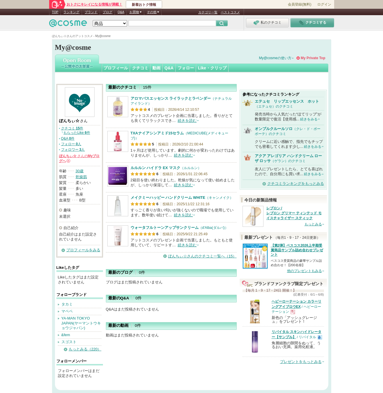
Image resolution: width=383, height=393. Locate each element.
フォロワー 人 (73, 150)
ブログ (107, 12)
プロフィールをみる (83, 250)
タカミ (67, 304)
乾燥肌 (81, 177)
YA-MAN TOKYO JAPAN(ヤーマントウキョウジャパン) (81, 323)
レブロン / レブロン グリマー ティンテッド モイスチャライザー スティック (294, 213)
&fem (65, 335)
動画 (156, 68)
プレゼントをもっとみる (301, 361)
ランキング (71, 12)
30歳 (79, 171)
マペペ (67, 311)
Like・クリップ (212, 68)
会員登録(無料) (299, 4)
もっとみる (313, 224)
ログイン (324, 4)
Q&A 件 (68, 138)
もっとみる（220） (85, 349)
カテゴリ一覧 (208, 12)
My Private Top (313, 58)
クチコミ (140, 68)
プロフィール (116, 68)
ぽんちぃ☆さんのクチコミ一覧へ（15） (202, 256)
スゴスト (68, 342)
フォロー (186, 68)
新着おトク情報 (144, 5)
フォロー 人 (71, 144)
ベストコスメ (230, 12)
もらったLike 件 (76, 133)
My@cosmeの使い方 (275, 58)
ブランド (91, 12)
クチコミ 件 (72, 128)
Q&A (120, 12)
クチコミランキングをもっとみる (295, 183)
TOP (55, 12)
